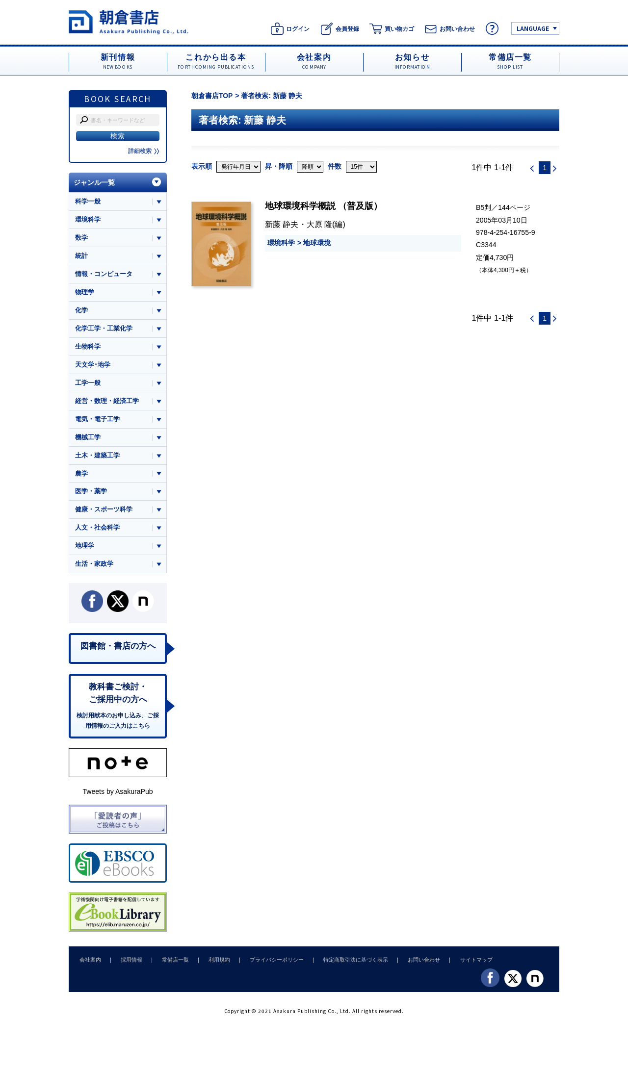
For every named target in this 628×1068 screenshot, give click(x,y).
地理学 (84, 548)
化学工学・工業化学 (103, 329)
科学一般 (88, 201)
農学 (81, 475)
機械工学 (88, 438)
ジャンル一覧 (94, 182)
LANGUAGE (533, 28)
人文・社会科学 (97, 530)
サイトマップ (461, 963)
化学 (81, 311)
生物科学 (88, 347)
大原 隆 (320, 224)
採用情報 (128, 963)
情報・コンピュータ (103, 274)
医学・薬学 (91, 493)
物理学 (84, 292)
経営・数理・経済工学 (107, 402)
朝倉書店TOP (212, 96)
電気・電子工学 (97, 420)
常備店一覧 (170, 963)
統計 (81, 256)
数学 (81, 238)
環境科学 (281, 243)
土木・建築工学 (97, 457)
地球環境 (317, 243)
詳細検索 (143, 151)
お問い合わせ (411, 963)
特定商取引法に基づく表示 (345, 963)
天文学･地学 (92, 365)
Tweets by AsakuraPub (117, 795)
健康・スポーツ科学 (103, 511)
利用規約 (212, 963)
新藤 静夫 (282, 224)
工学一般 (88, 384)
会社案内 (89, 963)
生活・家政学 (94, 566)
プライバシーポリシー (268, 963)
